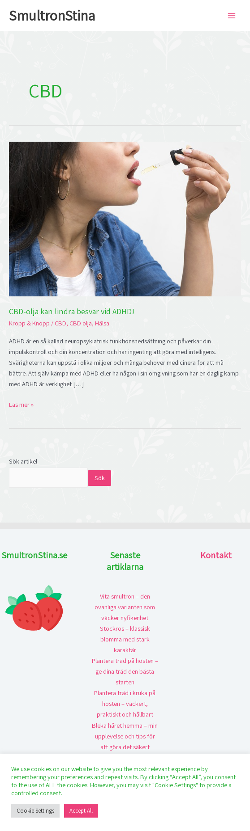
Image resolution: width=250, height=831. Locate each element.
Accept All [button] (81, 810)
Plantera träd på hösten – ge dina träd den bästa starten (125, 671)
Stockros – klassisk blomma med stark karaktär (125, 639)
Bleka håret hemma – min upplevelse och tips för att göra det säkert (125, 736)
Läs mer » (21, 404)
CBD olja (80, 323)
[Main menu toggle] (231, 15)
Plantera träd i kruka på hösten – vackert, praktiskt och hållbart (124, 703)
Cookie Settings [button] (35, 810)
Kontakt (216, 555)
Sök (100, 477)
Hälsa (102, 323)
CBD (60, 323)
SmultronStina (52, 15)
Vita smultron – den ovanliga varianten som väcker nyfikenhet (125, 607)
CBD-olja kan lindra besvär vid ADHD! (71, 311)
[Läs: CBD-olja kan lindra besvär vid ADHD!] (125, 218)
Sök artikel (23, 461)
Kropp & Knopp (29, 323)
